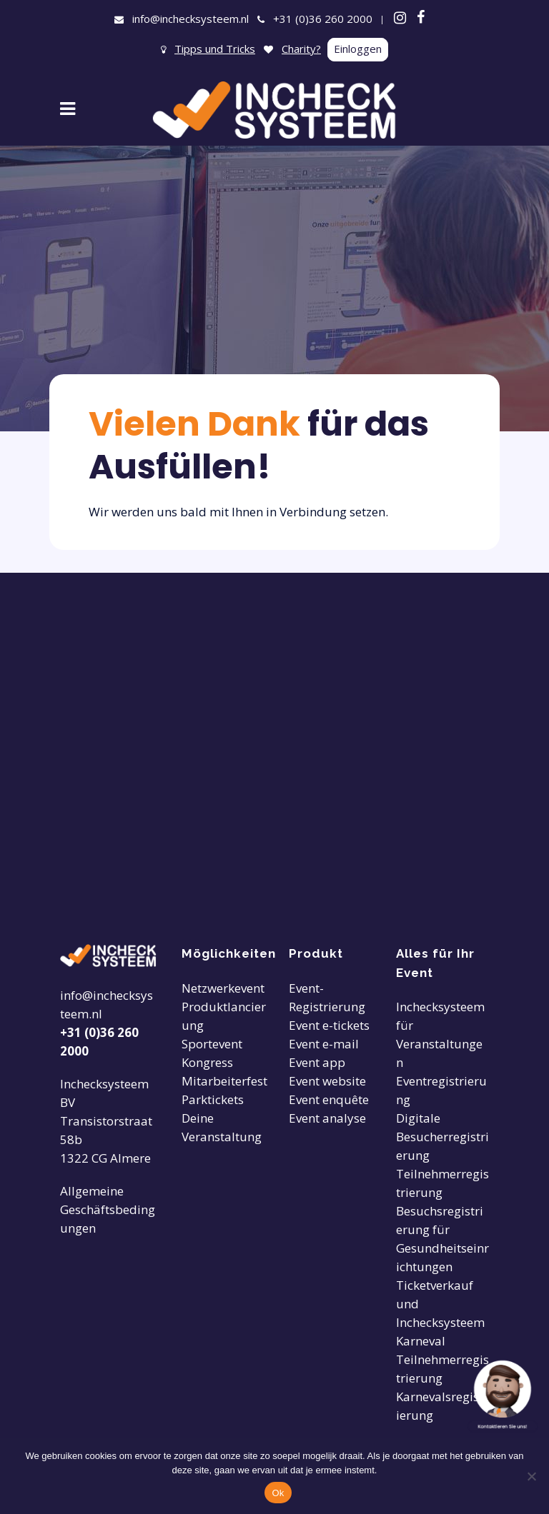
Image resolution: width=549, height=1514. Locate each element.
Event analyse (327, 1118)
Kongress (207, 1062)
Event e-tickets (329, 1025)
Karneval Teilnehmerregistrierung (442, 1359)
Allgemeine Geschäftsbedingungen (107, 1209)
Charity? (301, 48)
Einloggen (358, 48)
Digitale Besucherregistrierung (442, 1136)
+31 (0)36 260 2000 (322, 18)
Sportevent (212, 1044)
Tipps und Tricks (214, 48)
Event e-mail (324, 1044)
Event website (327, 1081)
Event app (317, 1062)
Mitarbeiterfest (224, 1081)
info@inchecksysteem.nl (190, 18)
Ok (278, 1493)
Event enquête (329, 1099)
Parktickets (213, 1099)
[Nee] (531, 1476)
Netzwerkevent (223, 988)
